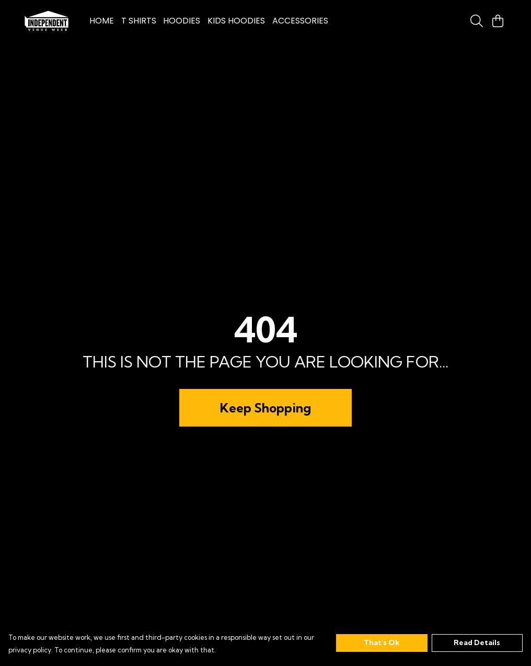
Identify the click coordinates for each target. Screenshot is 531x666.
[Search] (476, 20)
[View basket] (497, 20)
